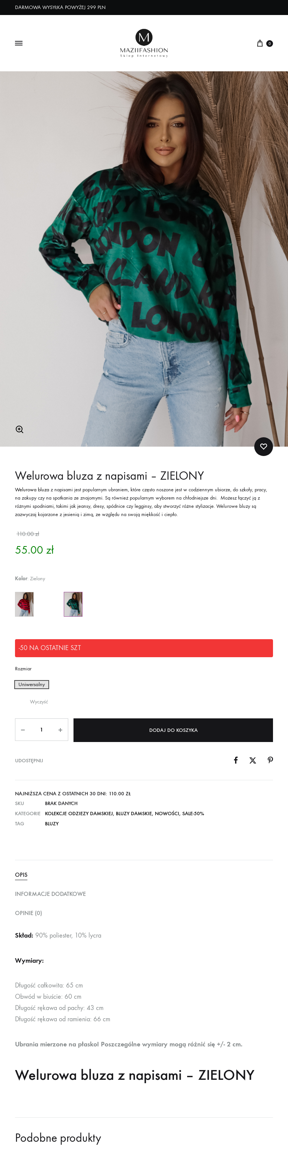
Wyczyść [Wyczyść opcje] (39, 703)
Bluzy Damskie (134, 813)
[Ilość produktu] (41, 731)
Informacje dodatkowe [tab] (50, 893)
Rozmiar (23, 670)
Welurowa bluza (32, 491)
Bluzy (51, 823)
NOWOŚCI (167, 813)
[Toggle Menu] (18, 43)
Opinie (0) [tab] (28, 913)
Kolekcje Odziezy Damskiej (79, 813)
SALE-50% (193, 813)
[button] (19, 430)
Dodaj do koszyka (174, 730)
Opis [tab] (21, 874)
